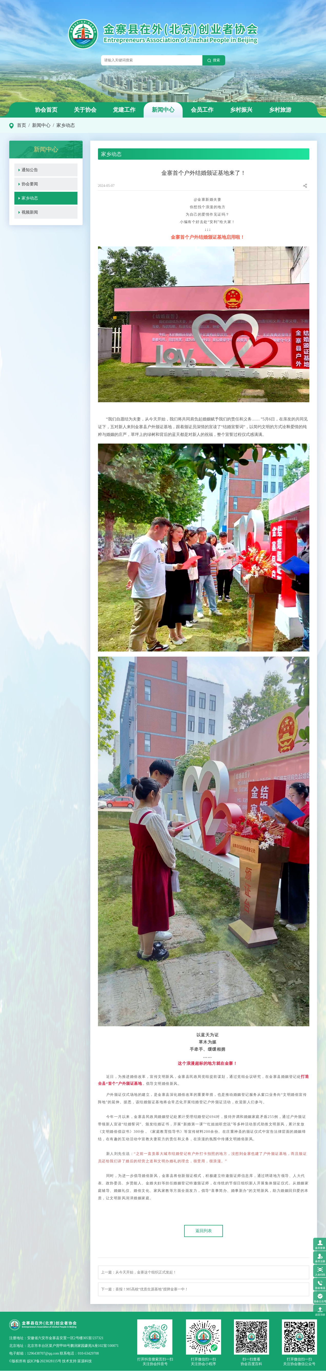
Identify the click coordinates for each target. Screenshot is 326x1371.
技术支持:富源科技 (76, 1361)
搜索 (214, 60)
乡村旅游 (280, 110)
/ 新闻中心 (38, 125)
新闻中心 (163, 110)
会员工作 (202, 110)
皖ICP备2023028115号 (44, 1361)
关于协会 (85, 110)
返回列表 (203, 1231)
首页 (21, 125)
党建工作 (124, 110)
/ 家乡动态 (63, 125)
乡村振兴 (241, 110)
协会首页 (46, 110)
